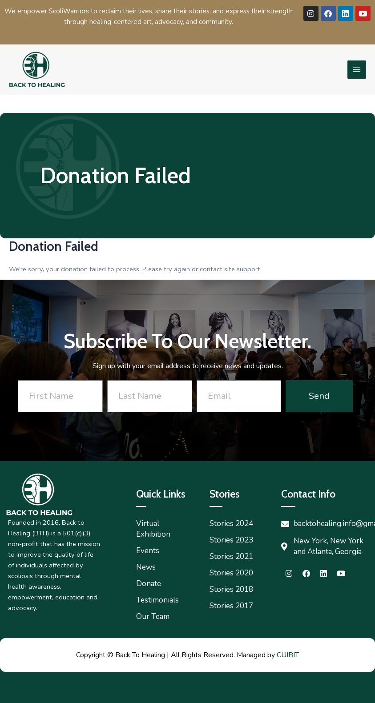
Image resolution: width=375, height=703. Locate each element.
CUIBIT (288, 655)
